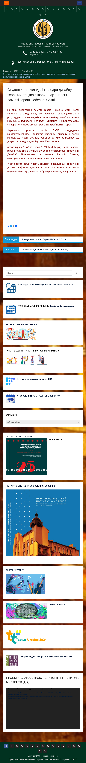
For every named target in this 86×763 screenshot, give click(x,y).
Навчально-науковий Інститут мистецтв (43, 43)
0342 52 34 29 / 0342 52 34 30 (46, 51)
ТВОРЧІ (10, 570)
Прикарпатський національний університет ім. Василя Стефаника (39, 759)
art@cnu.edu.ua (36, 55)
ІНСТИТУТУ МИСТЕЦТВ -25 (19, 437)
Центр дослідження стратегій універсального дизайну (46, 656)
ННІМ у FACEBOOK (57, 605)
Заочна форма (67, 306)
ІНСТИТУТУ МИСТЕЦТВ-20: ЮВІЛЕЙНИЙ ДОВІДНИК (30, 486)
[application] (43, 708)
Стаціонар (54, 306)
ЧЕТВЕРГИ (19, 570)
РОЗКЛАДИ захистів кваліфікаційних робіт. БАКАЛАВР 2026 (45, 284)
